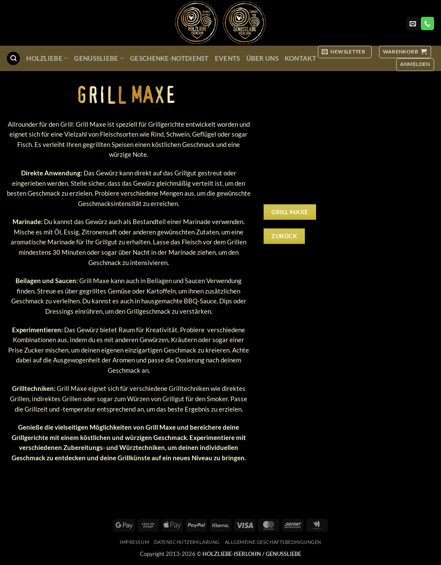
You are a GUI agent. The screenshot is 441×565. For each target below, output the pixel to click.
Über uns (262, 58)
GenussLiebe (99, 58)
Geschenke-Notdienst (169, 58)
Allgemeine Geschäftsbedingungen (273, 542)
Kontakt (300, 58)
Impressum (134, 542)
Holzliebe (47, 58)
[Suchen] (13, 58)
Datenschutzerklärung (187, 542)
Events (227, 58)
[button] (345, 52)
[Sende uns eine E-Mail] (413, 23)
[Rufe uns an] (427, 23)
